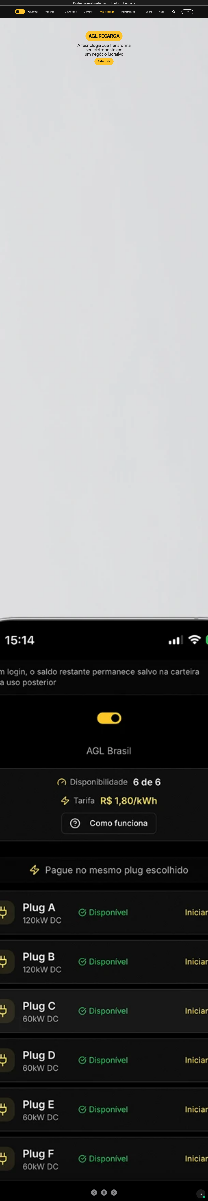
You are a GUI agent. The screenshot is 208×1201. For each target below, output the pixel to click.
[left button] (94, 1192)
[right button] (114, 1192)
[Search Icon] (174, 11)
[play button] (104, 1192)
